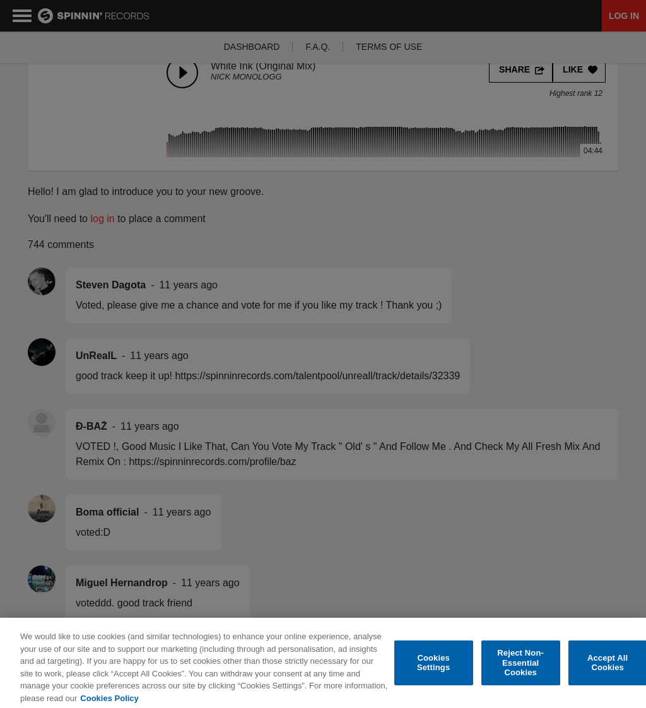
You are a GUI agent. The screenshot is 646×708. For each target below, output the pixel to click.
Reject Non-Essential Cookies (520, 668)
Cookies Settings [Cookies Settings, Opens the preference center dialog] (433, 668)
